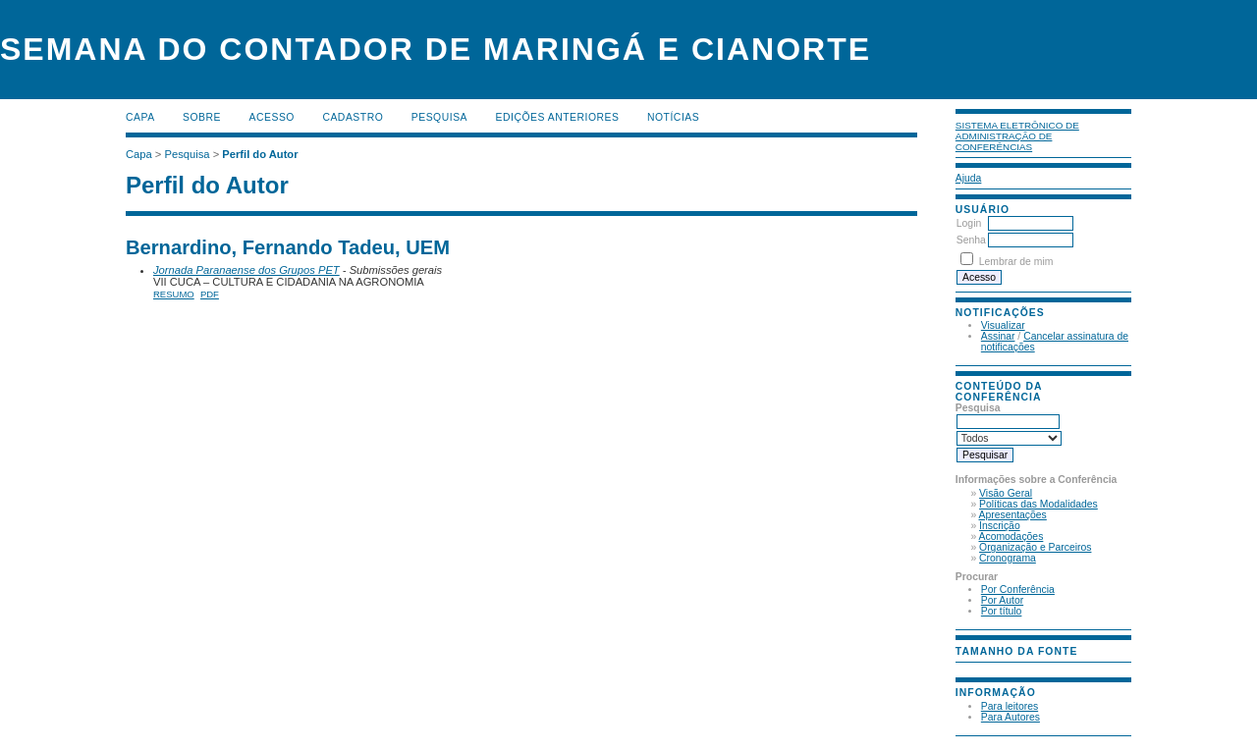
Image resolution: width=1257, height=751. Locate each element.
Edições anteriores (558, 117)
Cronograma (1007, 558)
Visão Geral (1005, 493)
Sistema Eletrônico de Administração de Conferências (1017, 136)
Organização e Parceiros (1035, 547)
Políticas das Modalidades (1038, 504)
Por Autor (1002, 600)
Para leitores (1009, 706)
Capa (140, 117)
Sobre (202, 117)
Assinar (998, 336)
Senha (971, 240)
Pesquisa (439, 117)
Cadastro (352, 117)
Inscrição (999, 525)
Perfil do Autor (260, 154)
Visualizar (1003, 325)
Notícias (673, 117)
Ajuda (969, 178)
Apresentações (1013, 515)
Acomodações (1011, 536)
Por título (1001, 611)
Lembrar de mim (1016, 261)
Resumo (173, 294)
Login (968, 223)
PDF (209, 294)
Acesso (272, 117)
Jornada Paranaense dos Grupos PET (246, 270)
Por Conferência (1018, 589)
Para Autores (1010, 717)
